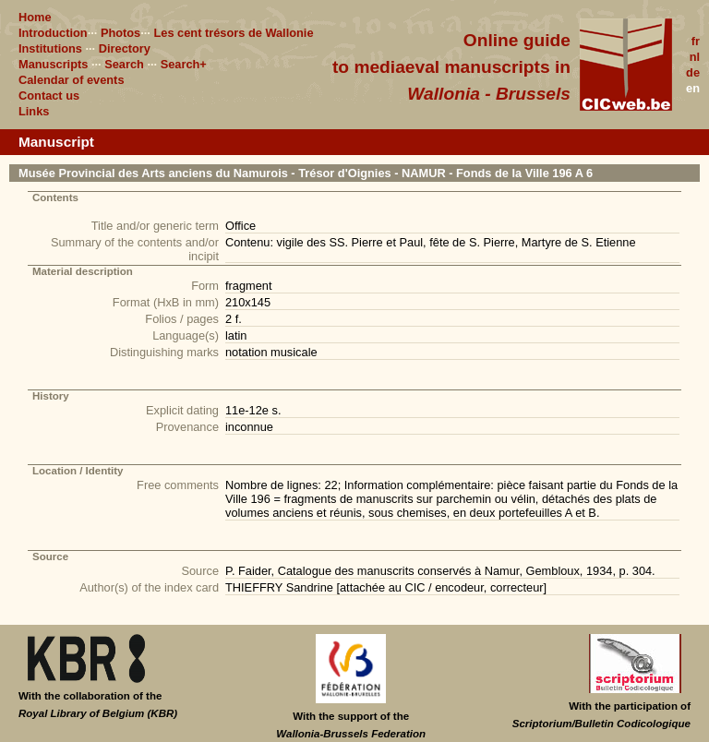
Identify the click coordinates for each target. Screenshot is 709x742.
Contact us (48, 95)
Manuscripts (53, 64)
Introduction (53, 33)
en (693, 88)
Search (124, 64)
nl (695, 57)
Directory (124, 48)
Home (35, 17)
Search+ (184, 64)
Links (33, 111)
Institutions (50, 48)
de (693, 72)
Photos (120, 33)
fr (695, 41)
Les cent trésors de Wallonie (233, 33)
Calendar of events (71, 80)
